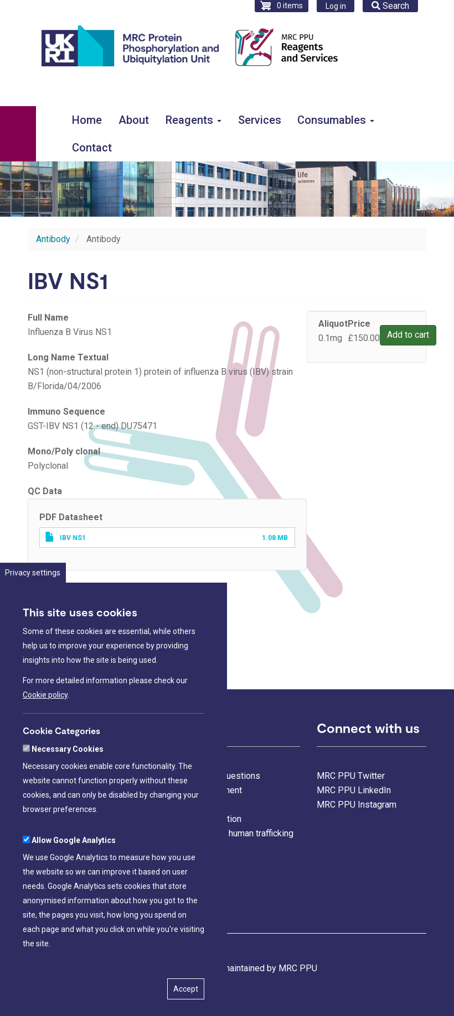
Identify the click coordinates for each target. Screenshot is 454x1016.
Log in (336, 6)
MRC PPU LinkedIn (354, 790)
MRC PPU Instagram (356, 804)
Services (259, 120)
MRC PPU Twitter (351, 776)
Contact (92, 147)
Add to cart (408, 334)
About (133, 120)
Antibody (53, 239)
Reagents (193, 120)
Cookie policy (45, 728)
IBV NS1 (73, 538)
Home (87, 120)
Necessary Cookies (68, 782)
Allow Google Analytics (74, 874)
